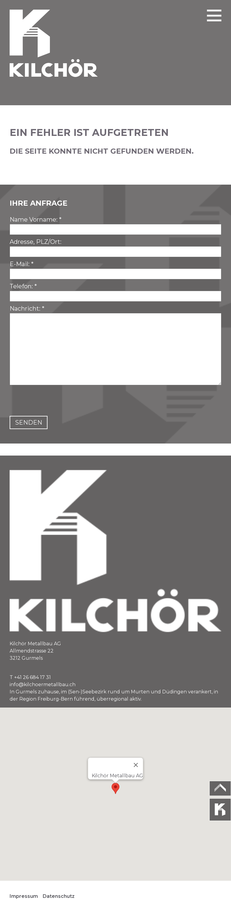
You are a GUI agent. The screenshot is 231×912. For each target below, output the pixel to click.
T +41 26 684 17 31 (30, 677)
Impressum (24, 896)
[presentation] (55, 401)
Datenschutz (59, 896)
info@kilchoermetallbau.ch (42, 684)
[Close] (136, 765)
